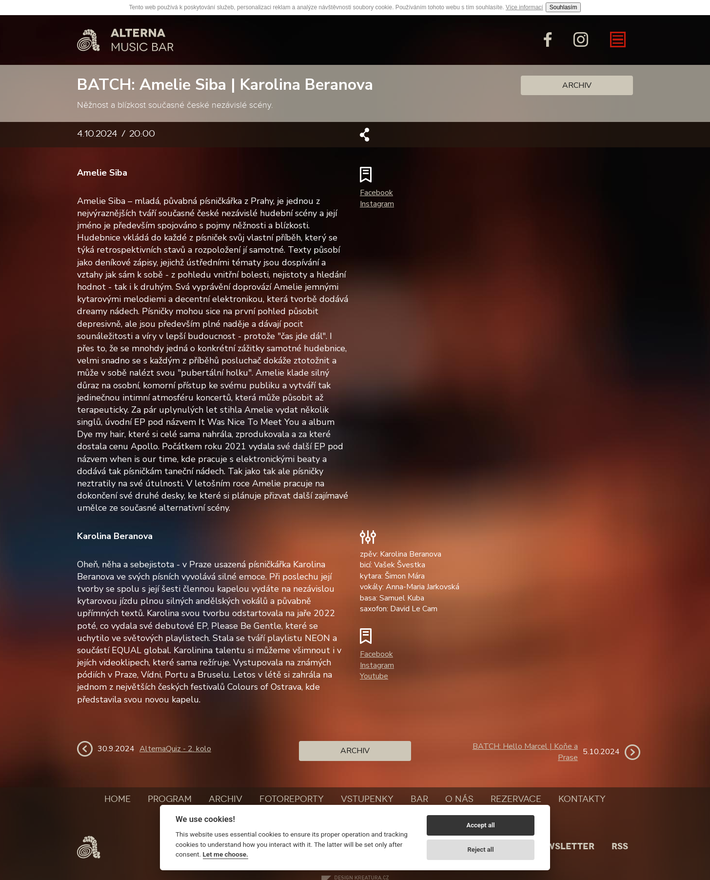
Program (170, 799)
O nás (459, 799)
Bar (419, 799)
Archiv (577, 85)
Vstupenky (367, 799)
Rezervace (516, 799)
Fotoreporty (291, 799)
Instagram (377, 204)
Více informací (524, 7)
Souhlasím (563, 7)
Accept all (480, 825)
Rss (619, 846)
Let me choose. (225, 854)
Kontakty (582, 799)
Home (117, 799)
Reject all (481, 849)
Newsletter (563, 846)
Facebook (376, 192)
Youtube (374, 676)
